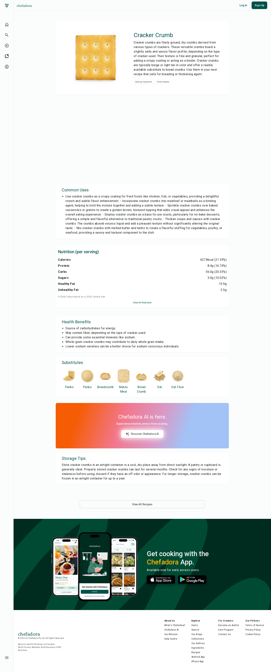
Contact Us (224, 634)
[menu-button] (7, 657)
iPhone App (197, 661)
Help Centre (170, 639)
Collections (197, 639)
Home (194, 625)
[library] (7, 56)
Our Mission (171, 634)
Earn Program (225, 629)
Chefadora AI (171, 629)
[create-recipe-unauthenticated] (7, 45)
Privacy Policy (253, 629)
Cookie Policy (252, 634)
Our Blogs (196, 634)
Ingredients (197, 648)
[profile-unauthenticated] (7, 66)
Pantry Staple (163, 82)
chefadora (24, 5)
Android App (198, 657)
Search (195, 629)
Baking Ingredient (143, 82)
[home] (7, 24)
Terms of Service (254, 625)
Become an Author (228, 625)
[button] (7, 35)
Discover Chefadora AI (142, 434)
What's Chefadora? (174, 625)
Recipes (195, 652)
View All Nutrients (142, 302)
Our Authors (198, 643)
